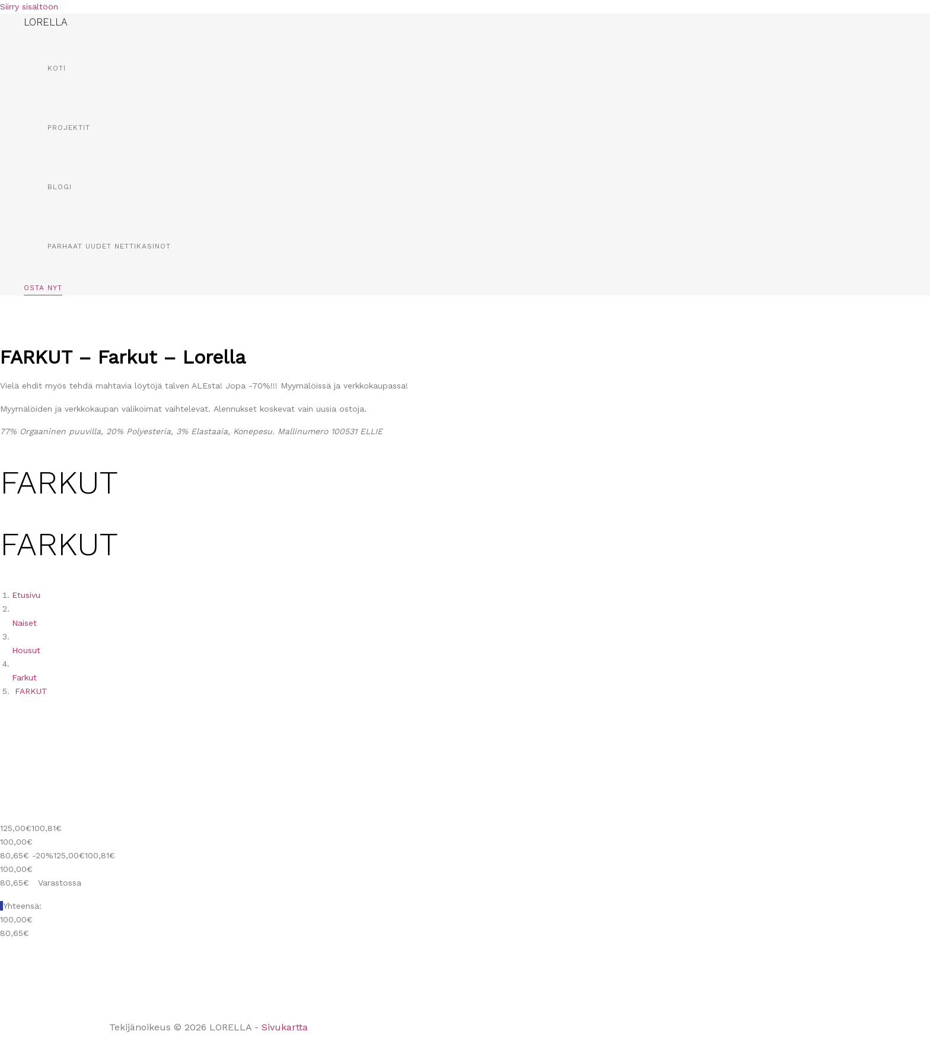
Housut (26, 650)
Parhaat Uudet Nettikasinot (109, 246)
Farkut (24, 677)
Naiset (24, 623)
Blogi (59, 187)
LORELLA (46, 22)
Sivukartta (285, 1027)
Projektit (68, 127)
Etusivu (26, 595)
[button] (43, 289)
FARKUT (31, 691)
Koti (56, 68)
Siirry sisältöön (29, 6)
